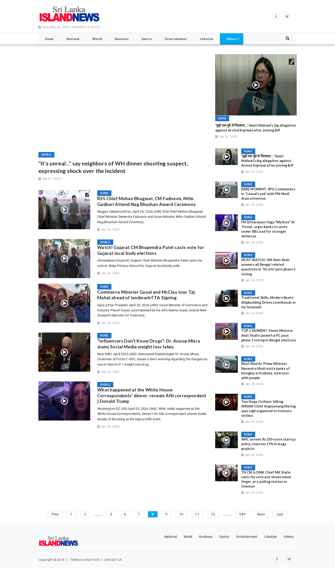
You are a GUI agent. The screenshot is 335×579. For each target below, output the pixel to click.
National (170, 537)
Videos (289, 537)
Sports (224, 537)
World (188, 537)
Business (205, 537)
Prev (55, 514)
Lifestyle (270, 537)
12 (213, 514)
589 (242, 514)
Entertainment (246, 537)
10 (181, 514)
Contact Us (113, 560)
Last (280, 514)
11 (197, 514)
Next (261, 514)
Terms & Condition (84, 560)
